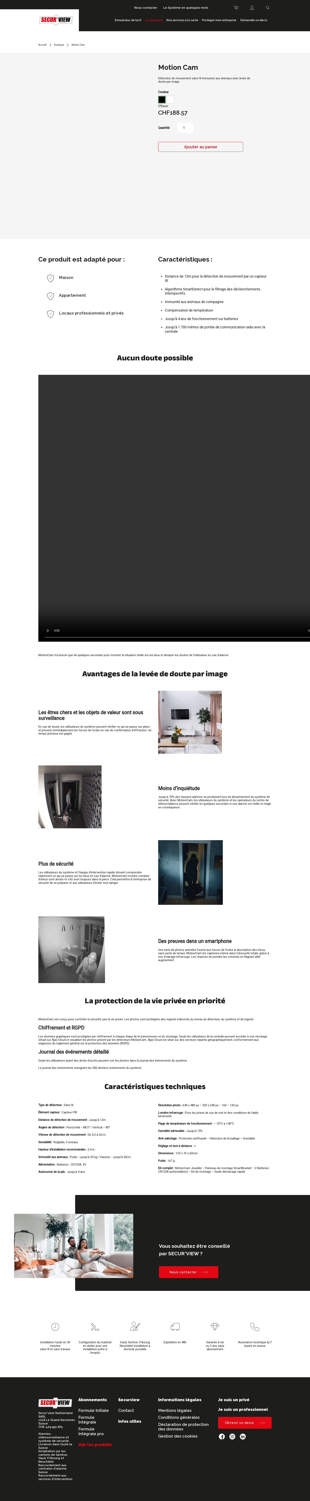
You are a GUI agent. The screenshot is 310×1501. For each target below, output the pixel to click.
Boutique (59, 44)
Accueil (42, 44)
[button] (162, 99)
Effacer (163, 106)
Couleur (163, 92)
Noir (162, 99)
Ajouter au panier (200, 147)
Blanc (170, 99)
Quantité (164, 128)
